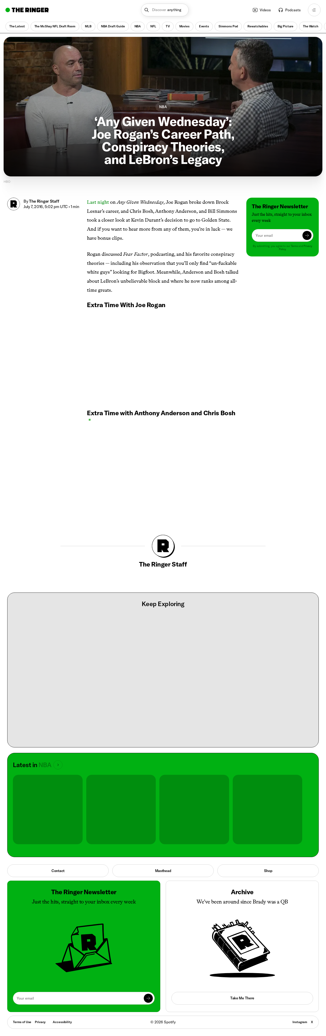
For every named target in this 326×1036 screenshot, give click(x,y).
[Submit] (307, 235)
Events (204, 26)
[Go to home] (27, 10)
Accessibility (62, 1022)
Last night (98, 202)
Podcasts (289, 10)
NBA (137, 26)
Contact (58, 870)
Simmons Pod (228, 26)
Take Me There (242, 998)
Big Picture (285, 26)
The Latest (17, 26)
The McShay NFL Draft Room (55, 26)
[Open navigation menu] (314, 10)
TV (168, 26)
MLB (88, 26)
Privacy (40, 1022)
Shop (268, 870)
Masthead (163, 870)
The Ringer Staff (44, 201)
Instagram (299, 1022)
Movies (184, 26)
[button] (165, 10)
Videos (261, 10)
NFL (153, 26)
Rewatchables (257, 26)
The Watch (310, 26)
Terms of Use (22, 1022)
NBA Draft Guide (113, 26)
